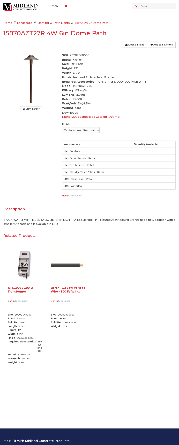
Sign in (65, 195)
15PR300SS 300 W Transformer (21, 289)
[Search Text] (158, 6)
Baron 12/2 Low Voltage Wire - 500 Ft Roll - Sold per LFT (68, 290)
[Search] (136, 6)
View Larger (30, 108)
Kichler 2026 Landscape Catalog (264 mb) (91, 116)
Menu (54, 6)
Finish (66, 124)
